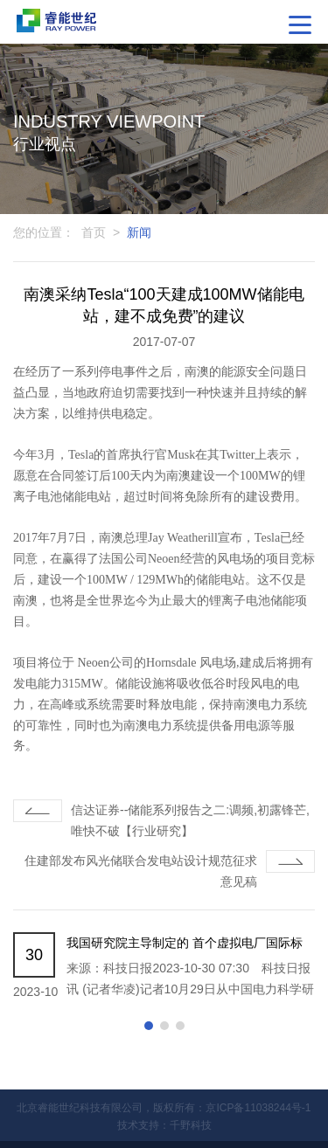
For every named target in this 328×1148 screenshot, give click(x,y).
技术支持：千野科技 (164, 1125)
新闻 (139, 232)
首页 (93, 232)
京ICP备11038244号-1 (258, 1108)
